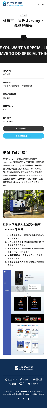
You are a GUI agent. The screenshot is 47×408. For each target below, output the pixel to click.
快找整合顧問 (8, 121)
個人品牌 (23, 15)
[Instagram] (23, 399)
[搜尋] (38, 4)
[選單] (43, 4)
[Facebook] (18, 399)
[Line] (28, 399)
